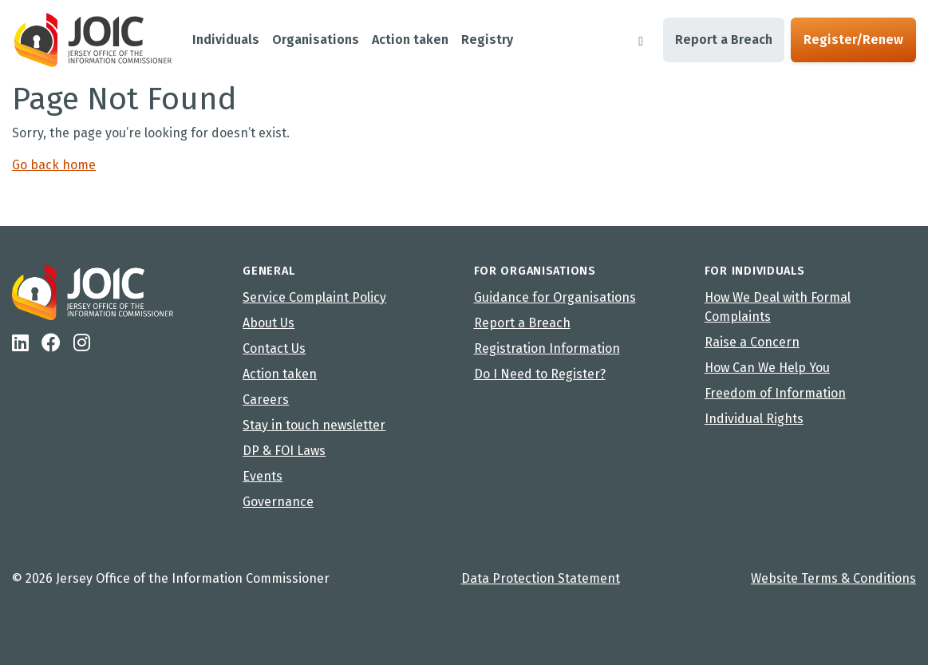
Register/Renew (853, 39)
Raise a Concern (752, 342)
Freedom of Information (775, 393)
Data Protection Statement (540, 578)
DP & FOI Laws (284, 450)
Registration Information (547, 348)
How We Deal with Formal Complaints (778, 307)
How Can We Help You (767, 367)
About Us (268, 323)
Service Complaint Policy (314, 297)
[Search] (640, 40)
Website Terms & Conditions (833, 578)
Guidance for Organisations (555, 297)
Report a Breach (723, 39)
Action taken (280, 374)
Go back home (54, 164)
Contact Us (274, 348)
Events (262, 476)
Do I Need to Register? (540, 374)
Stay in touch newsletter (314, 425)
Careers (266, 399)
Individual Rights (754, 418)
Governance (278, 501)
